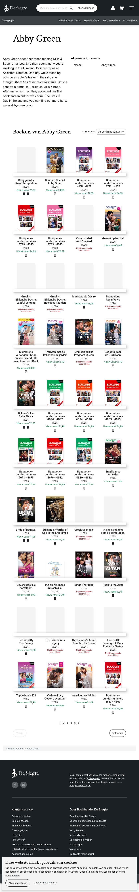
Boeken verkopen (21, 825)
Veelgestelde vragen (80, 785)
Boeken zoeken (20, 820)
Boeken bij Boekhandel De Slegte (88, 825)
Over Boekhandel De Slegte (89, 809)
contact (79, 775)
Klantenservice (22, 809)
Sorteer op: (88, 131)
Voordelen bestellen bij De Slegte (88, 820)
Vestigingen (9, 20)
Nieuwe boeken (92, 20)
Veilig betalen (77, 830)
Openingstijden (20, 830)
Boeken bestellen (21, 816)
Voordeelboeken (110, 20)
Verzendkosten (78, 834)
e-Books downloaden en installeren (31, 844)
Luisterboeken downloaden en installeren (34, 848)
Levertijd (16, 834)
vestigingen (94, 778)
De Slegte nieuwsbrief (82, 853)
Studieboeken (129, 20)
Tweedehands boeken (69, 20)
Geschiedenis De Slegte (83, 816)
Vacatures (75, 848)
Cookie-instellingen (44, 882)
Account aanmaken (22, 853)
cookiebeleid (12, 875)
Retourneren (18, 839)
